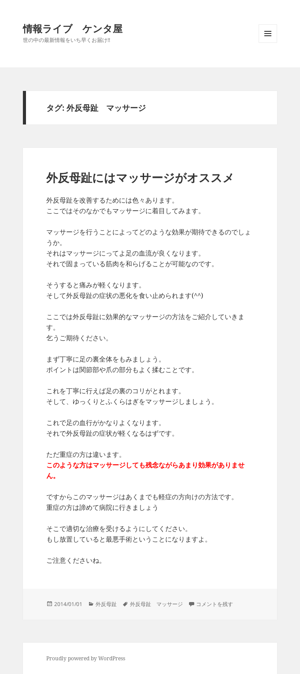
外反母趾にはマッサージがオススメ (140, 177)
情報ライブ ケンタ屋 (72, 28)
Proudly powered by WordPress (85, 658)
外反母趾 (106, 604)
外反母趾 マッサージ (156, 604)
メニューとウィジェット (268, 42)
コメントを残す (214, 604)
